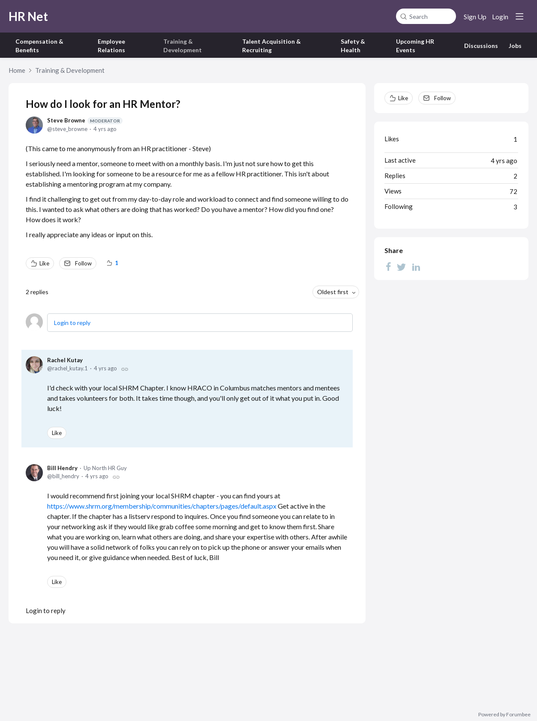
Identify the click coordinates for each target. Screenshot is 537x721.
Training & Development (70, 70)
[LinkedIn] (416, 266)
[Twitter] (401, 266)
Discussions (481, 45)
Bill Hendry (62, 468)
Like (44, 263)
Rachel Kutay (65, 360)
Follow (83, 263)
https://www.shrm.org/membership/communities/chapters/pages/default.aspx (161, 506)
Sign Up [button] (475, 16)
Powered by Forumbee (504, 715)
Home (17, 70)
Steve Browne (85, 120)
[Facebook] (388, 266)
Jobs (515, 45)
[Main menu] (519, 16)
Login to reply (72, 322)
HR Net (28, 16)
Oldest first (332, 291)
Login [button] (500, 16)
